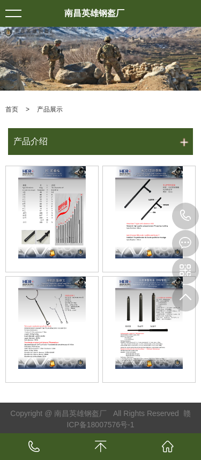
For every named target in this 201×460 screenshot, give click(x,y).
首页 (11, 109)
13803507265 (185, 216)
